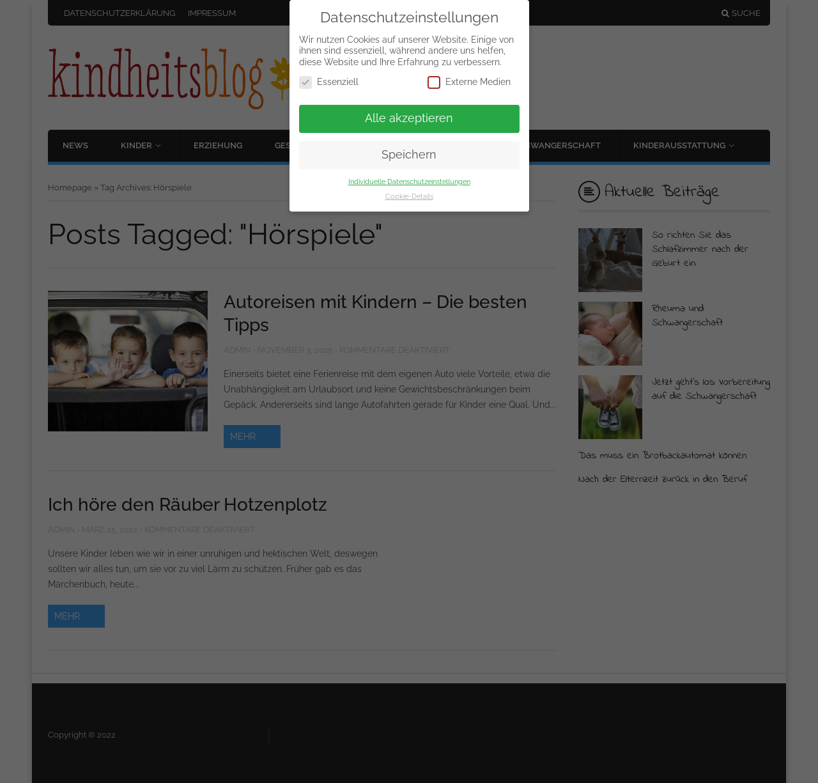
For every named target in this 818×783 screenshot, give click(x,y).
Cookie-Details (409, 196)
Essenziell (329, 82)
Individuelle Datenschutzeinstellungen (409, 181)
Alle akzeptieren (409, 118)
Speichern (409, 154)
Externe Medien (469, 82)
